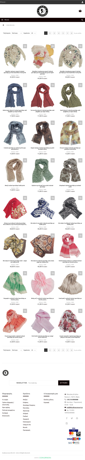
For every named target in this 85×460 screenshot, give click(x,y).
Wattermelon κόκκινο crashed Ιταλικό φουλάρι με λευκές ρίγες (70, 261)
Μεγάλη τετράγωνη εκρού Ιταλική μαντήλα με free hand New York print (70, 72)
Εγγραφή (46, 402)
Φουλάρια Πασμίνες (29, 405)
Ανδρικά (25, 413)
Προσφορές (26, 430)
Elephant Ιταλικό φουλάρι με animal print (70, 186)
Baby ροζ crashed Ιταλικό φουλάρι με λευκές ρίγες (42, 299)
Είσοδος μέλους (48, 399)
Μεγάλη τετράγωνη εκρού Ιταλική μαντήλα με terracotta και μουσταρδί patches (42, 73)
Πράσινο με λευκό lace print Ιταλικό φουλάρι (42, 186)
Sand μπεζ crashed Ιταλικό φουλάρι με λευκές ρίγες (70, 299)
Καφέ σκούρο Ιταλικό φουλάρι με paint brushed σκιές (42, 148)
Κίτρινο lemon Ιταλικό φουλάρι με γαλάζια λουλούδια (70, 148)
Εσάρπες (25, 402)
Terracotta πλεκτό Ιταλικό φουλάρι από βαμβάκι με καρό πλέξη (42, 111)
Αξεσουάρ (26, 411)
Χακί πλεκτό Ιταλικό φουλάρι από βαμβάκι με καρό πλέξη (70, 111)
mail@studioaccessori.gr (75, 407)
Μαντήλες (26, 408)
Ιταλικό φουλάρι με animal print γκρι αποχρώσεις (15, 148)
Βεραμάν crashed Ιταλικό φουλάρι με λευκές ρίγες (15, 299)
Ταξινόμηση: (7, 33)
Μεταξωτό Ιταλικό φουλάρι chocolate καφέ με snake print (42, 261)
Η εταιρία (5, 399)
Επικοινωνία (5, 415)
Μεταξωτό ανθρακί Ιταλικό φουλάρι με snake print (70, 224)
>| (71, 33)
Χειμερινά (26, 419)
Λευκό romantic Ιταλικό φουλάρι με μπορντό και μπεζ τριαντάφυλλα (70, 336)
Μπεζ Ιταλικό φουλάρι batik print (15, 185)
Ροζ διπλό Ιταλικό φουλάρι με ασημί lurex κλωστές (42, 336)
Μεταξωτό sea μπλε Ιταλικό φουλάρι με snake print (42, 224)
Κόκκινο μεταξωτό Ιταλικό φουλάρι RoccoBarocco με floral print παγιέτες (14, 224)
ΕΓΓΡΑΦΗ (63, 383)
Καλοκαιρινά (27, 422)
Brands (25, 427)
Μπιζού (25, 399)
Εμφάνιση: (27, 33)
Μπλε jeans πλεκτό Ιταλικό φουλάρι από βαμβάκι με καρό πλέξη (15, 111)
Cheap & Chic (27, 424)
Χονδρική (5, 413)
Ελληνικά (3, 2)
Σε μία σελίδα (77, 33)
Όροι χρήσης (6, 407)
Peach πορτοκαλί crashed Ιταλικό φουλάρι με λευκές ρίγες (15, 336)
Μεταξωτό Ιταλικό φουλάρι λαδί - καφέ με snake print (15, 261)
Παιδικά (25, 416)
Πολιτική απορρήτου (8, 410)
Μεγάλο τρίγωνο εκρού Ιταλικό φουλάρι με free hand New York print (15, 72)
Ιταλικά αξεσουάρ (10, 25)
